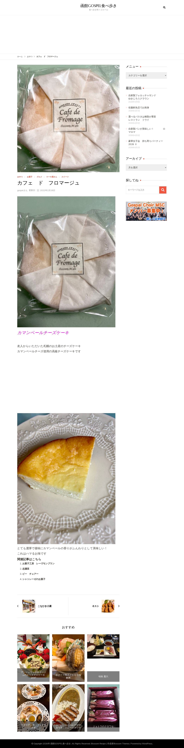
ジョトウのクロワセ (103, 726)
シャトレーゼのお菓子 (33, 579)
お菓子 (29, 177)
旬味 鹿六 (103, 676)
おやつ (20, 177)
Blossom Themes (121, 743)
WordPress (147, 743)
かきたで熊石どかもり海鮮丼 (68, 676)
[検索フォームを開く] (164, 7)
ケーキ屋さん (51, 177)
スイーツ (65, 177)
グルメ (39, 177)
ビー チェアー (30, 573)
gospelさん (22, 190)
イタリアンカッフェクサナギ (33, 726)
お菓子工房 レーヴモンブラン (38, 563)
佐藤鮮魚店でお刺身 (138, 107)
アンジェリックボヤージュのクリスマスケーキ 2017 (34, 675)
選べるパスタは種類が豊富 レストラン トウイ (148, 118)
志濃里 (25, 568)
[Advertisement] (92, 34)
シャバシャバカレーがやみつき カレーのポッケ (68, 726)
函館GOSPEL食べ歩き (98, 5)
